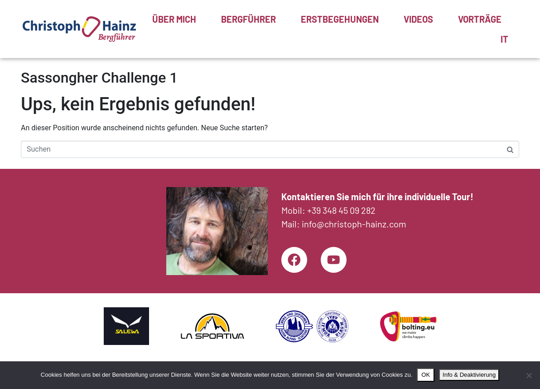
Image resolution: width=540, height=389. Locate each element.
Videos (418, 19)
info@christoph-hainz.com (354, 222)
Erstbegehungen (340, 19)
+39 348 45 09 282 (341, 209)
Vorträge (479, 19)
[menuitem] (504, 39)
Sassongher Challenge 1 (99, 77)
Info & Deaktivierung (469, 374)
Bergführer (248, 19)
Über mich (174, 19)
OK (425, 374)
